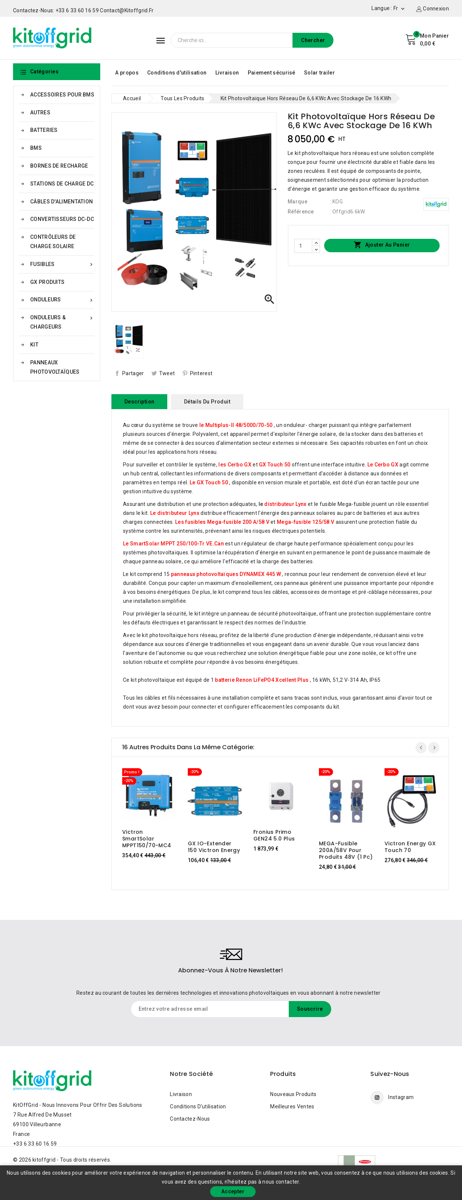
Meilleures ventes (292, 1106)
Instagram (401, 1097)
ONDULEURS (62, 299)
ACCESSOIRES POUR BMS (62, 95)
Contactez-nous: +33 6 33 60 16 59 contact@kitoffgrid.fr (83, 10)
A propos (126, 73)
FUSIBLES (62, 264)
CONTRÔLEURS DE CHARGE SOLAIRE (53, 241)
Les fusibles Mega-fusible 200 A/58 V (222, 522)
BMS (36, 148)
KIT (34, 345)
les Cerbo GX (234, 465)
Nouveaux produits (293, 1094)
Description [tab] (139, 402)
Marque (297, 202)
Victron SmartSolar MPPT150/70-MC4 (146, 839)
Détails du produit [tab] (207, 402)
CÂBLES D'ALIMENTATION (61, 202)
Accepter (232, 1191)
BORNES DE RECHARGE (59, 166)
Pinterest (201, 373)
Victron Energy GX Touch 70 (410, 847)
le (283, 504)
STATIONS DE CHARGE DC (62, 184)
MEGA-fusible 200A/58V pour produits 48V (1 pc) (346, 850)
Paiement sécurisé (271, 73)
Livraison (227, 73)
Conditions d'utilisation (176, 73)
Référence (301, 212)
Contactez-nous (190, 1119)
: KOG (336, 202)
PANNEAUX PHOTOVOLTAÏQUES (55, 367)
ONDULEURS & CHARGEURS (62, 321)
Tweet (167, 373)
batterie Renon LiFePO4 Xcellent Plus (261, 680)
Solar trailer (319, 73)
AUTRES (40, 112)
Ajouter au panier (382, 245)
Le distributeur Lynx (174, 513)
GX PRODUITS (47, 282)
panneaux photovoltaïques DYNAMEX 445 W (226, 574)
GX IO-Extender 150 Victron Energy (214, 847)
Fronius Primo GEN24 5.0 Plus (274, 835)
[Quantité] (303, 246)
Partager (133, 373)
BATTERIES (44, 130)
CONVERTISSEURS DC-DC (62, 219)
